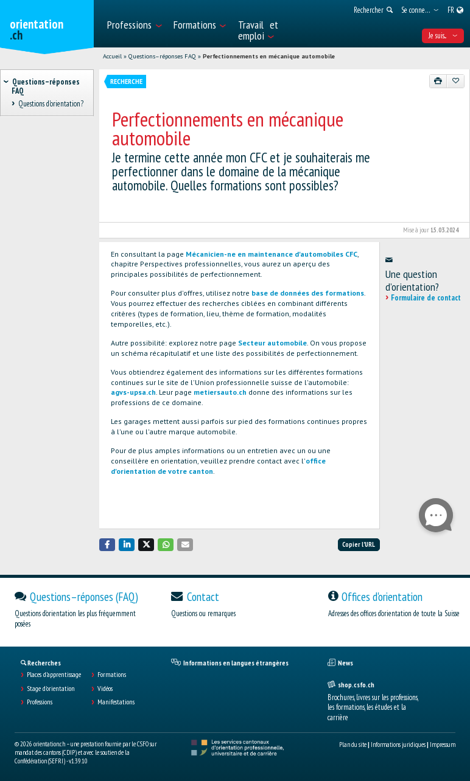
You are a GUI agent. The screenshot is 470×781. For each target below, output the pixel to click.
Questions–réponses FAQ (162, 56)
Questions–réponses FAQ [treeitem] (46, 86)
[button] (107, 544)
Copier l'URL (358, 544)
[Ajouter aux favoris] (455, 81)
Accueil (112, 56)
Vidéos (105, 688)
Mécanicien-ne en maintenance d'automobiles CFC (271, 254)
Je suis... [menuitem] (443, 35)
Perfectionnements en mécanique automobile (269, 56)
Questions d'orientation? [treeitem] (50, 104)
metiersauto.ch (220, 392)
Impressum (442, 744)
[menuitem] (134, 23)
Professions (39, 702)
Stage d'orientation (51, 688)
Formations (111, 674)
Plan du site (353, 744)
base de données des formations (307, 292)
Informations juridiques (398, 744)
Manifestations (116, 702)
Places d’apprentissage (54, 674)
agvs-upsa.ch (133, 392)
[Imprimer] (438, 81)
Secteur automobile (272, 342)
